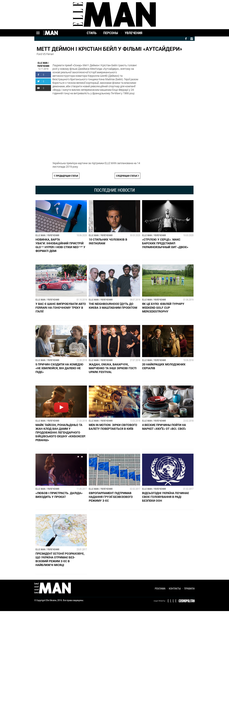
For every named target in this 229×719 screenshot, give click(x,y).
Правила (189, 590)
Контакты (175, 590)
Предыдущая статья (67, 175)
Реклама (160, 590)
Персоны (110, 32)
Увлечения (133, 32)
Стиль (92, 32)
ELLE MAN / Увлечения (43, 64)
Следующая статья (126, 175)
